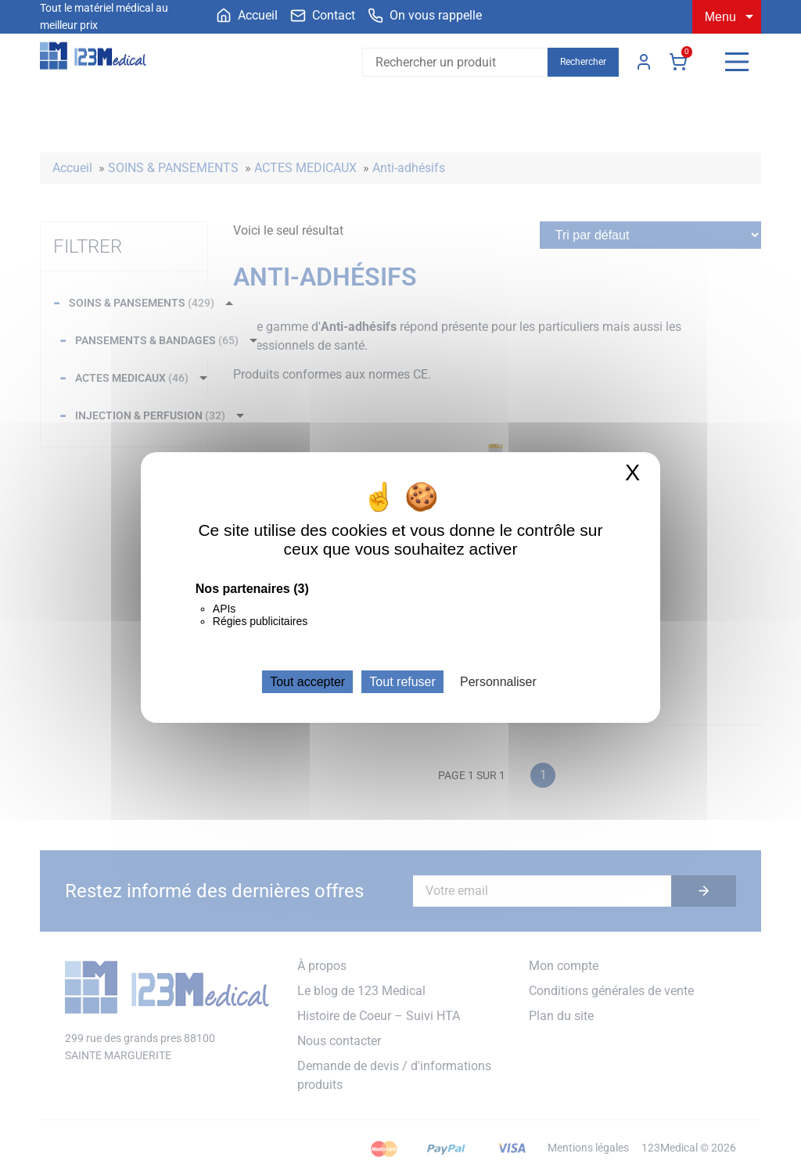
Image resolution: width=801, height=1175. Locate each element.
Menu (720, 16)
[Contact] (322, 15)
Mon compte (643, 61)
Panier (678, 61)
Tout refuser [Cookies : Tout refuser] (402, 681)
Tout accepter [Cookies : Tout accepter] (307, 681)
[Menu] (737, 61)
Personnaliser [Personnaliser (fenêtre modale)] (498, 681)
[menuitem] (247, 15)
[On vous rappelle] (424, 15)
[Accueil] (247, 15)
